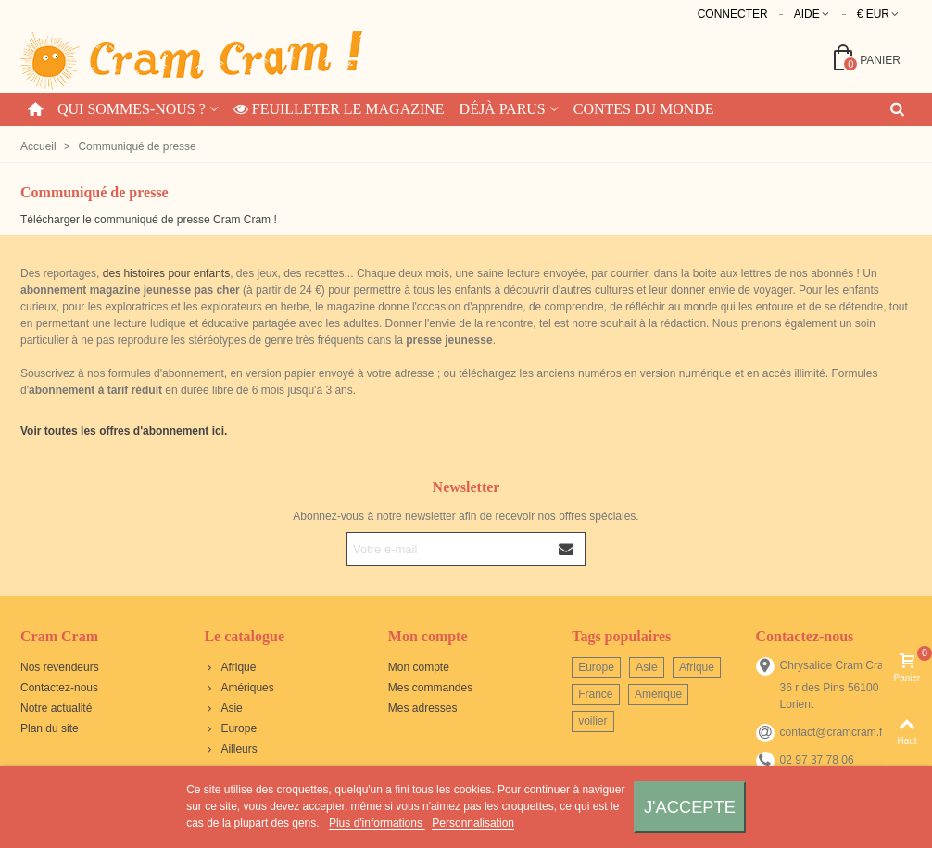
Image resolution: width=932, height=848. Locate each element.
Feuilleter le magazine (339, 109)
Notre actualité (56, 708)
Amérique (658, 694)
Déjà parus (503, 109)
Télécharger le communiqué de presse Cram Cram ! (148, 219)
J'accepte (690, 806)
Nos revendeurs (59, 667)
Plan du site (49, 728)
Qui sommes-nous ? (131, 109)
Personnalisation (473, 822)
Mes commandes (430, 687)
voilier (592, 721)
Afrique (230, 667)
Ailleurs (230, 748)
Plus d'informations (377, 822)
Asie (223, 708)
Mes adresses (423, 708)
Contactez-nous (59, 687)
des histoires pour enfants (166, 273)
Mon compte (418, 667)
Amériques (238, 687)
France (595, 694)
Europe (230, 728)
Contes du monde (643, 109)
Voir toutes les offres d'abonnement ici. (123, 430)
